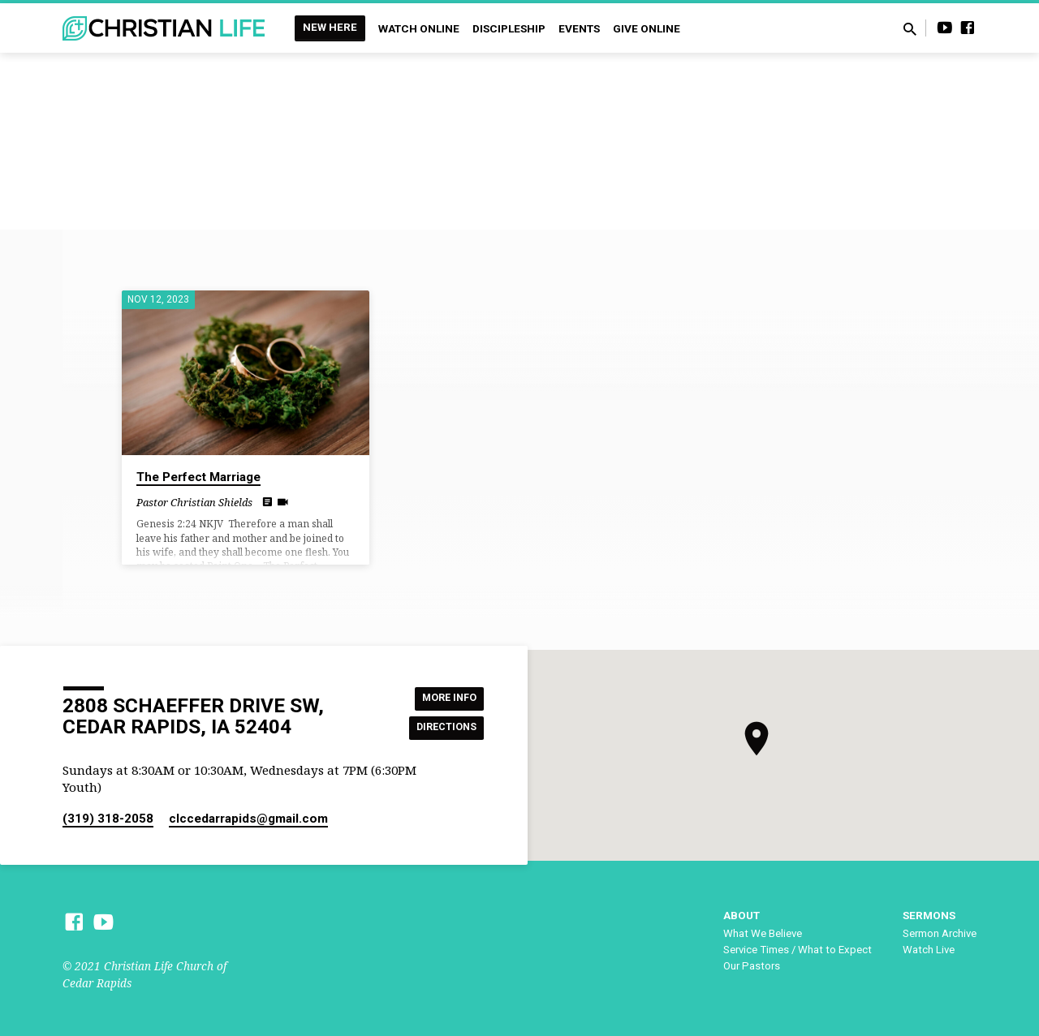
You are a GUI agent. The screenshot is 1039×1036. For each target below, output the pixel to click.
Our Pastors (751, 966)
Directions (441, 728)
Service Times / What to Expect (797, 950)
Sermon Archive (939, 933)
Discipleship (508, 28)
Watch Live (929, 950)
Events (579, 28)
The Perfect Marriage (198, 477)
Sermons (929, 915)
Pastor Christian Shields (194, 502)
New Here (330, 27)
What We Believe (762, 933)
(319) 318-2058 (108, 818)
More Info (442, 696)
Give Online (646, 28)
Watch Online (418, 28)
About (741, 915)
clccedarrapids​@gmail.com (248, 818)
